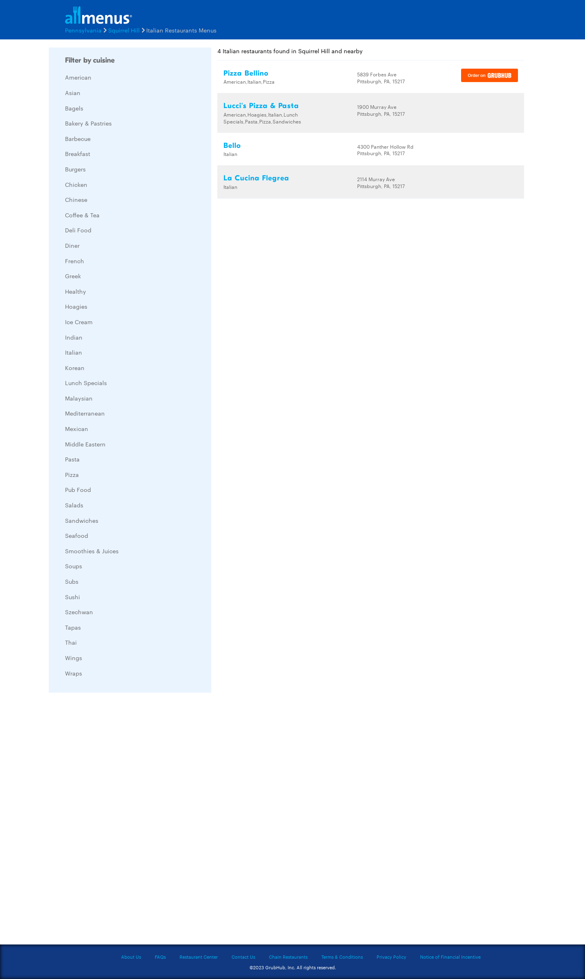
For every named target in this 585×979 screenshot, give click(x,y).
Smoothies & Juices (92, 551)
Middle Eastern (85, 444)
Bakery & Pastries (88, 123)
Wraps (73, 673)
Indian (73, 337)
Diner (72, 245)
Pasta (72, 459)
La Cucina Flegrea (256, 178)
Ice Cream (79, 322)
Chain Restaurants (288, 956)
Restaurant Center (199, 956)
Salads (74, 505)
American (78, 77)
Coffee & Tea (82, 215)
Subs (71, 581)
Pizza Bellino (246, 73)
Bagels (74, 108)
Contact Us (243, 956)
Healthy (75, 291)
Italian (73, 352)
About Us (131, 956)
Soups (73, 566)
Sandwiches (81, 520)
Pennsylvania (83, 30)
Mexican (76, 429)
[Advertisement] (110, 820)
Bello (232, 145)
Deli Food (78, 230)
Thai (71, 642)
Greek (73, 276)
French (74, 261)
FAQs (160, 956)
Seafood (76, 535)
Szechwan (79, 612)
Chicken (76, 184)
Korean (74, 368)
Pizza (72, 474)
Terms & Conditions (342, 956)
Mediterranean (85, 413)
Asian (72, 93)
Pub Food (78, 489)
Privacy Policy (391, 956)
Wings (73, 658)
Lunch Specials (86, 383)
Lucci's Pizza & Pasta (261, 106)
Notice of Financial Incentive (450, 956)
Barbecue (78, 138)
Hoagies (76, 306)
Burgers (75, 169)
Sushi (72, 597)
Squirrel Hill (124, 30)
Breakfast (77, 153)
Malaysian (79, 398)
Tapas (73, 627)
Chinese (76, 199)
